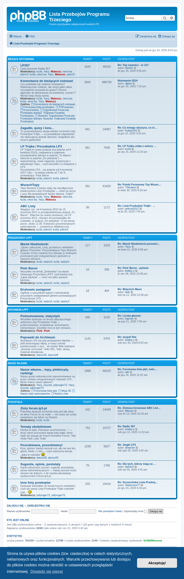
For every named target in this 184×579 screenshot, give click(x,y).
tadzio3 (48, 261)
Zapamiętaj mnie (135, 511)
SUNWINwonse (152, 540)
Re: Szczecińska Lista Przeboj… (138, 482)
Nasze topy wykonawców (47, 392)
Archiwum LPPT (18, 309)
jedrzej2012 (132, 208)
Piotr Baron (29, 268)
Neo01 (129, 67)
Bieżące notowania (21, 59)
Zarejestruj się (38, 505)
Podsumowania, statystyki (40, 316)
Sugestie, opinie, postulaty (40, 464)
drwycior (130, 447)
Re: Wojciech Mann (130, 289)
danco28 (41, 354)
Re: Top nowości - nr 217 (133, 65)
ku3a (39, 71)
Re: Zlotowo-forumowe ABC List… (139, 407)
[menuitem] (30, 36)
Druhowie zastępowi (35, 289)
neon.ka (67, 71)
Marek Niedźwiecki (34, 244)
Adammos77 (132, 485)
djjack (128, 83)
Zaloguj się (15, 505)
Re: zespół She (127, 336)
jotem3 (24, 74)
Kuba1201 (131, 130)
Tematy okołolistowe (35, 426)
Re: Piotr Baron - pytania (133, 267)
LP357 (25, 65)
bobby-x (129, 270)
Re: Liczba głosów (129, 315)
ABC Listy (27, 206)
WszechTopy (30, 185)
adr (127, 372)
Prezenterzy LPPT (20, 238)
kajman (129, 318)
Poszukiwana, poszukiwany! (41, 445)
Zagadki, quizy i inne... (37, 128)
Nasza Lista (59, 393)
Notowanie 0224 (128, 80)
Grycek (48, 385)
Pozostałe (15, 402)
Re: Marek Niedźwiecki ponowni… (139, 243)
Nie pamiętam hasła (110, 511)
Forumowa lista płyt (44, 390)
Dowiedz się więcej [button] (46, 571)
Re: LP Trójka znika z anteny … (137, 146)
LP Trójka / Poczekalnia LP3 (41, 146)
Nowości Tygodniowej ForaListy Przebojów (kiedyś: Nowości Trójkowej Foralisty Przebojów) (48, 118)
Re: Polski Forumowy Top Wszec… (139, 184)
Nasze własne (17, 363)
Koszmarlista (29, 109)
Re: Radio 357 (126, 426)
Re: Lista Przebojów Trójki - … (136, 205)
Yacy (46, 71)
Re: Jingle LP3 (127, 444)
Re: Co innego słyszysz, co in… (137, 127)
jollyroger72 (60, 385)
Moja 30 (64, 390)
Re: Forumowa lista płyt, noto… (137, 369)
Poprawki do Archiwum (37, 337)
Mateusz (56, 71)
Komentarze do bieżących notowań (46, 81)
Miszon (129, 410)
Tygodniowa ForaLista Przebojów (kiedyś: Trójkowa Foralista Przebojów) (44, 112)
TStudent (130, 187)
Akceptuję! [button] (157, 563)
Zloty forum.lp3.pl (33, 408)
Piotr (39, 330)
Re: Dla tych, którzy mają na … (137, 463)
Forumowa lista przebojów (37, 107)
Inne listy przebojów (35, 482)
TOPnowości (65, 107)
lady (127, 292)
